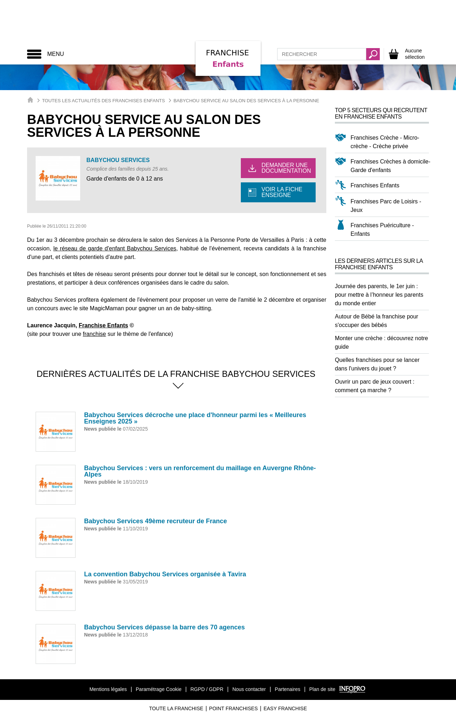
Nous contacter (249, 689)
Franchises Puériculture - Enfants (382, 229)
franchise (94, 334)
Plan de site (322, 689)
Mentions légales (108, 689)
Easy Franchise (285, 708)
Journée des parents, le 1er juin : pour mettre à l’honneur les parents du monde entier (379, 294)
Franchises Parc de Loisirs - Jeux (386, 205)
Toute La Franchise (176, 708)
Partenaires (287, 689)
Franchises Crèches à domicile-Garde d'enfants (390, 166)
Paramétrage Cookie (158, 689)
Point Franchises (233, 708)
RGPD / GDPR (206, 689)
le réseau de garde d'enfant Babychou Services (114, 248)
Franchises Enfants (375, 185)
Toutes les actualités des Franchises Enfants (103, 100)
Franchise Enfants (103, 325)
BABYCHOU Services (118, 160)
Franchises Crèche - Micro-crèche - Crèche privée (385, 142)
